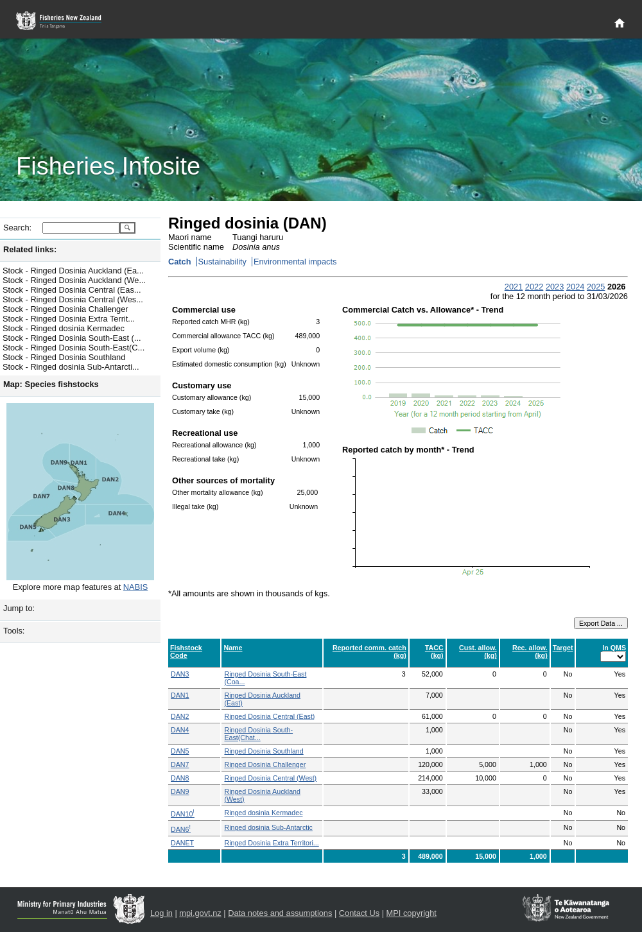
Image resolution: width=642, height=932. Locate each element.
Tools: (13, 630)
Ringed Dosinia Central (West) (270, 778)
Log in (161, 913)
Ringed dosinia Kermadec (263, 812)
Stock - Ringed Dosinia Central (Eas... (72, 290)
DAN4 (180, 730)
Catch (179, 261)
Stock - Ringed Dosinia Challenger (65, 309)
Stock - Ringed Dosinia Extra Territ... (69, 319)
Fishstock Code (186, 651)
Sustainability (222, 261)
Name (232, 648)
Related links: (29, 249)
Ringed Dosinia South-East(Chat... (258, 733)
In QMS (614, 648)
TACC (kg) (434, 651)
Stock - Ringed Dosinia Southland (64, 357)
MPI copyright (411, 913)
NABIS (135, 587)
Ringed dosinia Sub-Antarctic (268, 827)
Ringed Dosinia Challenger (265, 764)
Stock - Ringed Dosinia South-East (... (72, 338)
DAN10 (183, 814)
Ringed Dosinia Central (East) (269, 716)
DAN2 (180, 716)
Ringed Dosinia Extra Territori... (271, 843)
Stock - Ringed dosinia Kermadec (64, 328)
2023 (555, 286)
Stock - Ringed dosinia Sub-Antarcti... (71, 367)
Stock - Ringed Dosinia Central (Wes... (73, 299)
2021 (514, 286)
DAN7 (180, 764)
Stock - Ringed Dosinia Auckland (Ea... (73, 270)
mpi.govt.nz (200, 913)
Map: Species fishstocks (51, 384)
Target (563, 648)
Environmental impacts (295, 261)
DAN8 (180, 778)
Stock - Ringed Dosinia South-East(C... (73, 347)
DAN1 (180, 695)
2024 (575, 286)
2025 (596, 286)
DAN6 (181, 829)
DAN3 (180, 674)
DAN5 (180, 751)
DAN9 (180, 791)
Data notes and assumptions (280, 913)
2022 (534, 286)
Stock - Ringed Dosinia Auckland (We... (74, 280)
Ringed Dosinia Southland (263, 751)
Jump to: (19, 608)
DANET (182, 843)
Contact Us (359, 913)
